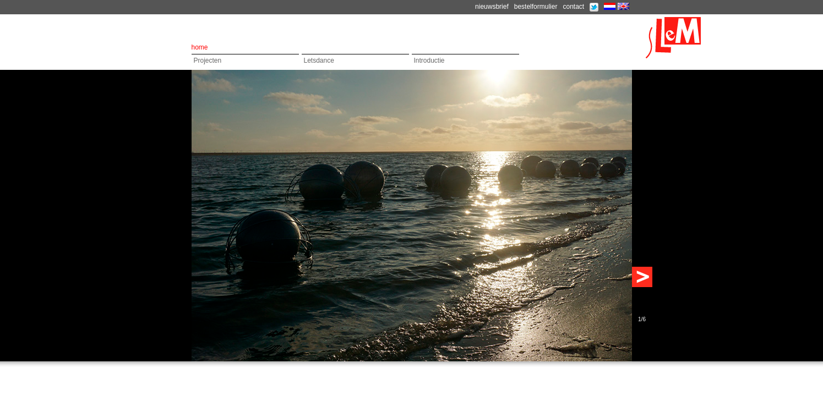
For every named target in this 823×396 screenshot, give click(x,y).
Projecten (208, 60)
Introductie (429, 60)
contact (573, 6)
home (200, 47)
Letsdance (319, 60)
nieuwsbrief (492, 6)
